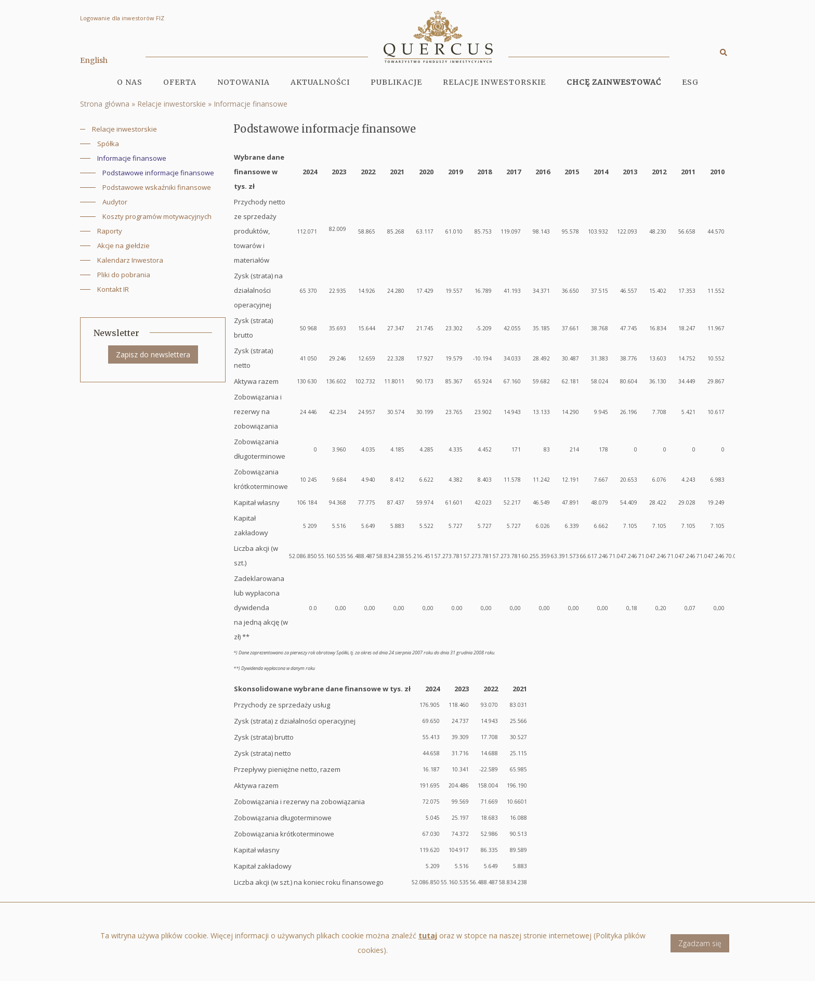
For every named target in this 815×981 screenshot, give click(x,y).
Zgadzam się (699, 947)
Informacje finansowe (250, 104)
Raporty (109, 231)
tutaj (427, 940)
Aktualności (320, 82)
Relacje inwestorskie (171, 104)
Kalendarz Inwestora (130, 260)
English (94, 60)
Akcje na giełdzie (123, 245)
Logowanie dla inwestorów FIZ (122, 18)
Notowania (243, 82)
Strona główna (104, 104)
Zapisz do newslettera (153, 354)
